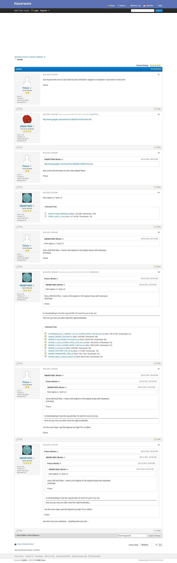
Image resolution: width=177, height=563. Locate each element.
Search (122, 6)
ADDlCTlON (26, 126)
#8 (158, 445)
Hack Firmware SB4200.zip (58, 214)
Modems (40, 57)
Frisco (26, 88)
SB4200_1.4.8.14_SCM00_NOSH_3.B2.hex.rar (66, 345)
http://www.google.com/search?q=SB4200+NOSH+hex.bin (67, 119)
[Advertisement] (88, 33)
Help (160, 6)
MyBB (24, 560)
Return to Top (49, 556)
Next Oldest (22, 535)
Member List (135, 6)
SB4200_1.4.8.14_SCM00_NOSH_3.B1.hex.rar (66, 342)
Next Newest (33, 535)
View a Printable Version (26, 544)
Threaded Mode (155, 69)
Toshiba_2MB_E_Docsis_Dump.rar (61, 357)
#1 (158, 74)
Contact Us (29, 556)
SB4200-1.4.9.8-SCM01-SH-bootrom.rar (63, 339)
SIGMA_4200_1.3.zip (56, 217)
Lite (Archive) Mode (63, 556)
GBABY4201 (26, 206)
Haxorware (39, 556)
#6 (158, 272)
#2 (158, 114)
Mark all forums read (79, 556)
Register (43, 11)
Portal (112, 6)
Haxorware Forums (21, 57)
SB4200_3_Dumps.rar (56, 348)
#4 (158, 192)
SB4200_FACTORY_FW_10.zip (60, 351)
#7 (158, 369)
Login (36, 11)
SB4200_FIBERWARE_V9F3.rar (60, 354)
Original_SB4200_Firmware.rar (60, 337)
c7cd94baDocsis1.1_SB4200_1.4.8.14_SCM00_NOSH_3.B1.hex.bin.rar (76, 334)
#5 (158, 232)
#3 (158, 153)
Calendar (149, 6)
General (32, 57)
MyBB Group (40, 560)
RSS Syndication (94, 556)
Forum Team (19, 556)
